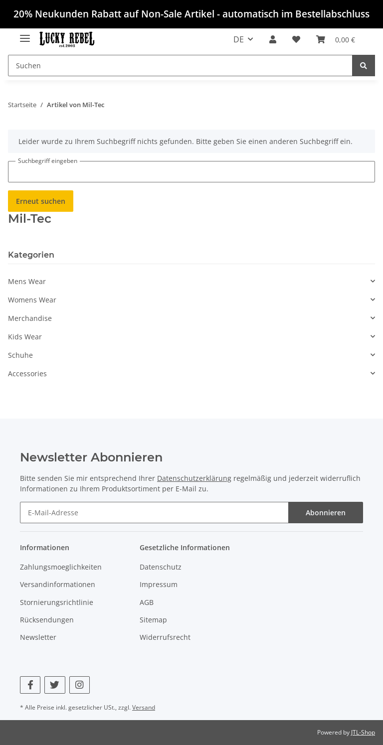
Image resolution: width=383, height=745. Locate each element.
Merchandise (30, 318)
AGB (147, 602)
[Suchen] (180, 65)
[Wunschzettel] (296, 39)
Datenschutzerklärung (194, 478)
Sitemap (153, 619)
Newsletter (38, 637)
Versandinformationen (57, 584)
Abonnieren (326, 512)
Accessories (27, 373)
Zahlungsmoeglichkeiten (61, 567)
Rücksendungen (47, 619)
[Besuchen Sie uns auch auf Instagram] (79, 685)
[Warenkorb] (335, 39)
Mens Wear (27, 281)
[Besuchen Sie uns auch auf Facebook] (30, 685)
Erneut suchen (40, 201)
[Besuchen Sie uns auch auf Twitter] (54, 685)
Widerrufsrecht (165, 637)
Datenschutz (161, 567)
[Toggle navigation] (25, 34)
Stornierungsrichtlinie (56, 602)
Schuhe (20, 355)
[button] (272, 39)
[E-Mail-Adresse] (154, 512)
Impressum (159, 584)
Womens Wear (32, 299)
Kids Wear (25, 336)
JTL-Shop (363, 732)
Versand (143, 707)
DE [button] (238, 39)
